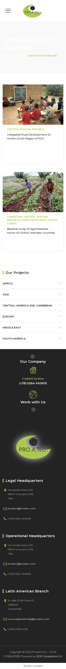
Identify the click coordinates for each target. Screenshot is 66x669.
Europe (8, 316)
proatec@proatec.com (22, 508)
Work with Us (33, 402)
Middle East (12, 327)
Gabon (12, 223)
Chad (25, 220)
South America (14, 338)
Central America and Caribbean (27, 305)
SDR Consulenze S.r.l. (49, 656)
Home (6, 55)
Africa (8, 283)
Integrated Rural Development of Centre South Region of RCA (29, 136)
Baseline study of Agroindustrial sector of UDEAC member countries (31, 230)
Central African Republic (26, 129)
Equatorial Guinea (43, 220)
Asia (6, 294)
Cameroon (14, 216)
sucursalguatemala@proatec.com (28, 619)
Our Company (33, 361)
